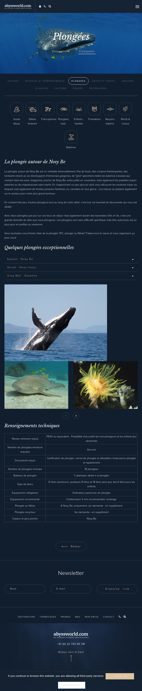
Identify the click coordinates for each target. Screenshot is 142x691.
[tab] (71, 259)
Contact (108, 617)
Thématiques (48, 617)
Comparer (87, 51)
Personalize (72, 685)
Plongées (78, 81)
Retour (71, 546)
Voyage (13, 81)
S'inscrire (117, 589)
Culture (60, 88)
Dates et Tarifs (103, 81)
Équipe (78, 88)
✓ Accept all (120, 676)
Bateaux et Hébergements (45, 81)
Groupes (128, 81)
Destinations (26, 617)
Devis (61, 51)
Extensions (98, 88)
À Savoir (41, 88)
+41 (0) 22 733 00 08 (71, 644)
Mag (77, 617)
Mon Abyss (92, 617)
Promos (66, 617)
